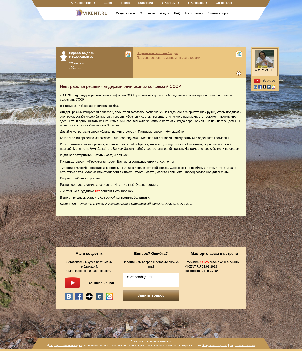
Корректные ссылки (242, 345)
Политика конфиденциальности (151, 341)
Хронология (83, 2)
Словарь (197, 2)
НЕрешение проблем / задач (157, 53)
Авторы (170, 2)
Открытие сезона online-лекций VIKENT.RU (212, 267)
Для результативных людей (64, 345)
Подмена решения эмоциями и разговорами (168, 57)
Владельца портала (214, 345)
